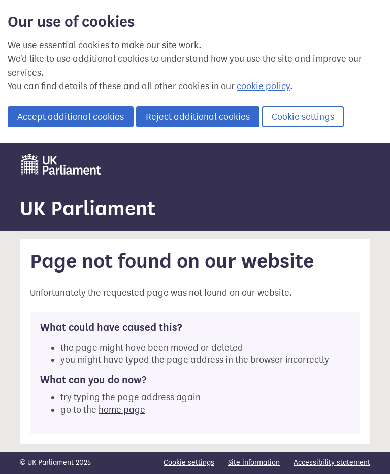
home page (122, 409)
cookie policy (263, 86)
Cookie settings (303, 116)
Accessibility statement (332, 462)
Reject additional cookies (198, 116)
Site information (254, 462)
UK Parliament (87, 208)
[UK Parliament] (61, 164)
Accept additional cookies (70, 116)
